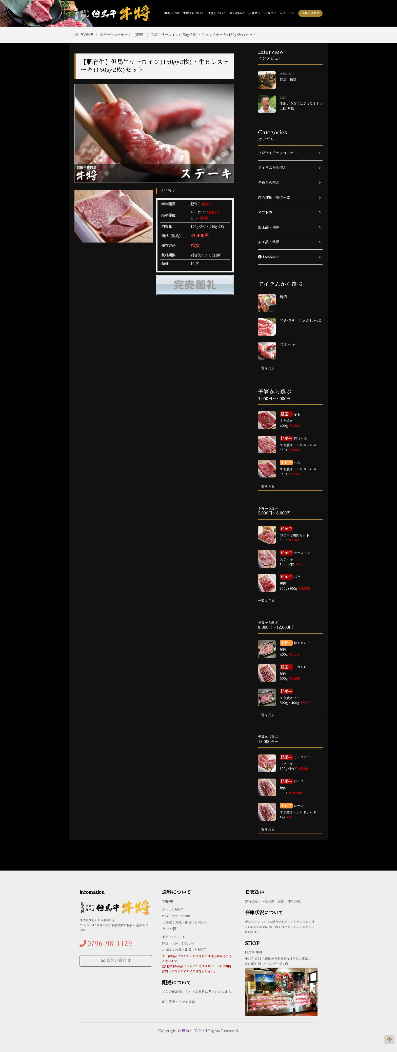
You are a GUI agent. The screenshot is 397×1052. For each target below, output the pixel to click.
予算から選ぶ (268, 182)
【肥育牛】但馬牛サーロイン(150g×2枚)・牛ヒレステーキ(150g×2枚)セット (194, 34)
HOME (86, 34)
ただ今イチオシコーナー (277, 153)
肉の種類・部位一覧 (274, 197)
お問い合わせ (310, 13)
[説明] (207, 204)
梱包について (217, 13)
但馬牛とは (171, 13)
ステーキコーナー (114, 34)
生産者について (193, 13)
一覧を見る (266, 368)
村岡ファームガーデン (279, 13)
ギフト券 (265, 212)
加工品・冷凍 (268, 227)
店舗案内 (254, 13)
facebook (268, 257)
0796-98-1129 (109, 943)
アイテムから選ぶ (272, 168)
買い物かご (237, 13)
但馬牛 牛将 (191, 1030)
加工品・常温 (268, 242)
